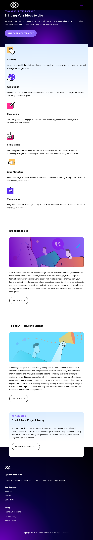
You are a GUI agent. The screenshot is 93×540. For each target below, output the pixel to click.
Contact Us (9, 500)
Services (8, 495)
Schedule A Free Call (26, 447)
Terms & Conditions (13, 512)
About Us (8, 491)
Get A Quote (19, 300)
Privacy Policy (10, 520)
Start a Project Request (21, 33)
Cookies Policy (10, 516)
